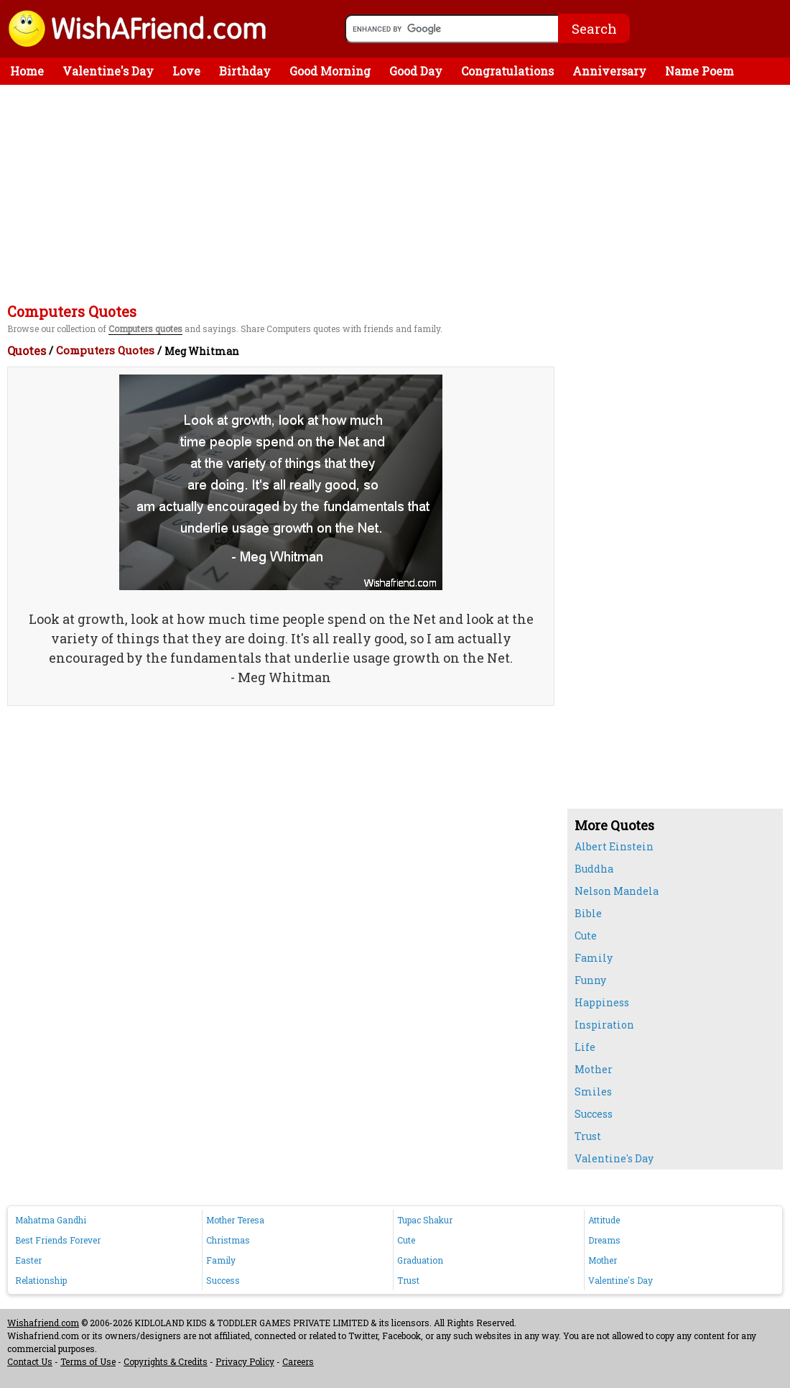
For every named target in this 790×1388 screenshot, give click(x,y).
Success (594, 1114)
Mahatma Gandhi (50, 1220)
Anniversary (609, 70)
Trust (588, 1136)
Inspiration (604, 1024)
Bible (588, 913)
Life (585, 1047)
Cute (586, 935)
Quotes (26, 350)
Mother (594, 1069)
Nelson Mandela (617, 891)
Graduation (420, 1260)
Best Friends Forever (58, 1240)
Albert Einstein (614, 846)
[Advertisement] (398, 192)
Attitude (604, 1220)
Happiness (602, 1002)
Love (186, 70)
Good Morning (330, 70)
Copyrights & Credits (166, 1361)
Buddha (594, 868)
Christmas (228, 1240)
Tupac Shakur (424, 1220)
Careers (298, 1361)
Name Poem (699, 70)
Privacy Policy (244, 1361)
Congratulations (507, 70)
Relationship (41, 1280)
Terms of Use (88, 1361)
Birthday (245, 70)
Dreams (604, 1240)
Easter (28, 1260)
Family (594, 958)
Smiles (593, 1091)
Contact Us (29, 1361)
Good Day (415, 70)
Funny (590, 980)
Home (27, 70)
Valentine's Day (108, 70)
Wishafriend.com (43, 1322)
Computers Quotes (105, 350)
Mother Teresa (235, 1220)
